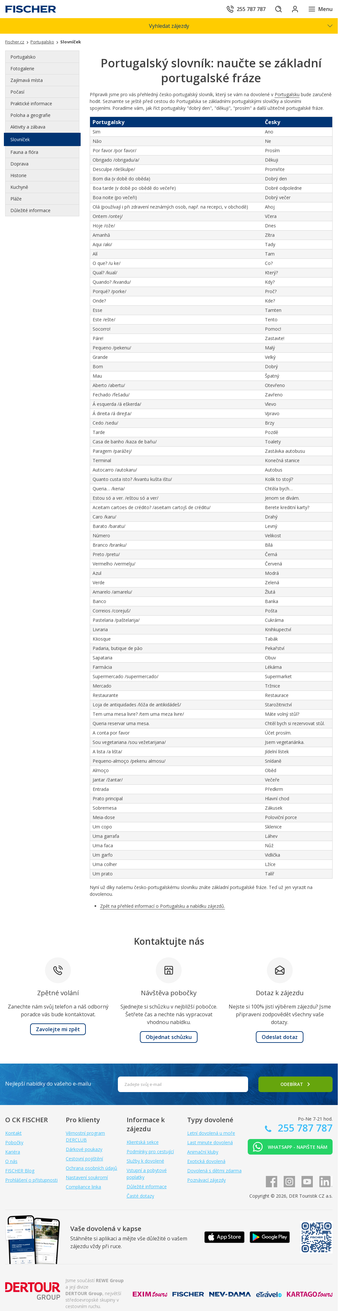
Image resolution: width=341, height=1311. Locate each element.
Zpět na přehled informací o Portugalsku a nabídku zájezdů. (162, 906)
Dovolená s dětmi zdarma (214, 1171)
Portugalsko (23, 57)
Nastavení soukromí (87, 1177)
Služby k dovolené (145, 1161)
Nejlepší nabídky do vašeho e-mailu (48, 1083)
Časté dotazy (140, 1196)
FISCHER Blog (19, 1171)
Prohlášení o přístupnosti (31, 1180)
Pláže (16, 199)
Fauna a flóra (24, 152)
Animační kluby (202, 1152)
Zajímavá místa (26, 80)
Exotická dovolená (206, 1161)
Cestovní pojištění (84, 1159)
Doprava (19, 164)
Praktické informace (31, 103)
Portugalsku (287, 94)
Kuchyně (19, 187)
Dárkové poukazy (84, 1149)
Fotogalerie (22, 68)
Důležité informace (30, 210)
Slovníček (20, 139)
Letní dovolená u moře (211, 1133)
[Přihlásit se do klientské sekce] (294, 9)
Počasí (17, 92)
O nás (11, 1161)
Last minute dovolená (210, 1142)
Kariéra (12, 1152)
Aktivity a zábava (27, 127)
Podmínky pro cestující (150, 1151)
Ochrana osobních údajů (91, 1168)
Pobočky (14, 1142)
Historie (18, 175)
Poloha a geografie (30, 115)
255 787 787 (304, 1127)
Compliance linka (83, 1187)
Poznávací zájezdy (206, 1180)
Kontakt (13, 1133)
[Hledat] (275, 9)
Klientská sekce (143, 1142)
